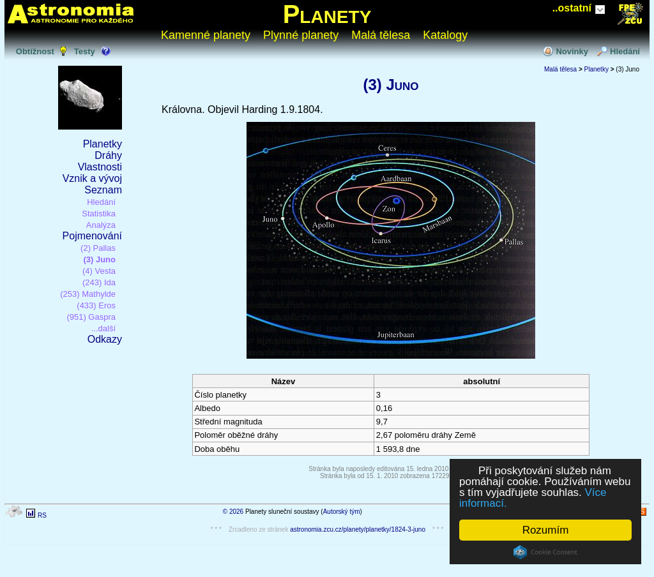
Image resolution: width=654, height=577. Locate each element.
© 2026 (233, 511)
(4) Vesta (99, 271)
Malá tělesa (380, 35)
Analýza (101, 225)
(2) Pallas (98, 248)
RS (42, 515)
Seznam (103, 189)
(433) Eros (96, 305)
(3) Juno (99, 259)
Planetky (102, 144)
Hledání (625, 51)
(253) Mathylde (88, 294)
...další (103, 328)
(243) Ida (99, 282)
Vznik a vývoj (92, 178)
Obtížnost (35, 51)
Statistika (99, 213)
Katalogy (445, 35)
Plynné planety (300, 35)
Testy (84, 51)
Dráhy (108, 155)
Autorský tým (341, 511)
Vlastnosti (100, 166)
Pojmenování (92, 235)
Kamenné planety (205, 35)
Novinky (572, 51)
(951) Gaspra (91, 317)
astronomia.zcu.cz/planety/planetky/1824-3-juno (357, 529)
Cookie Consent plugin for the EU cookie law (545, 552)
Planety (327, 14)
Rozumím (545, 530)
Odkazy (104, 339)
